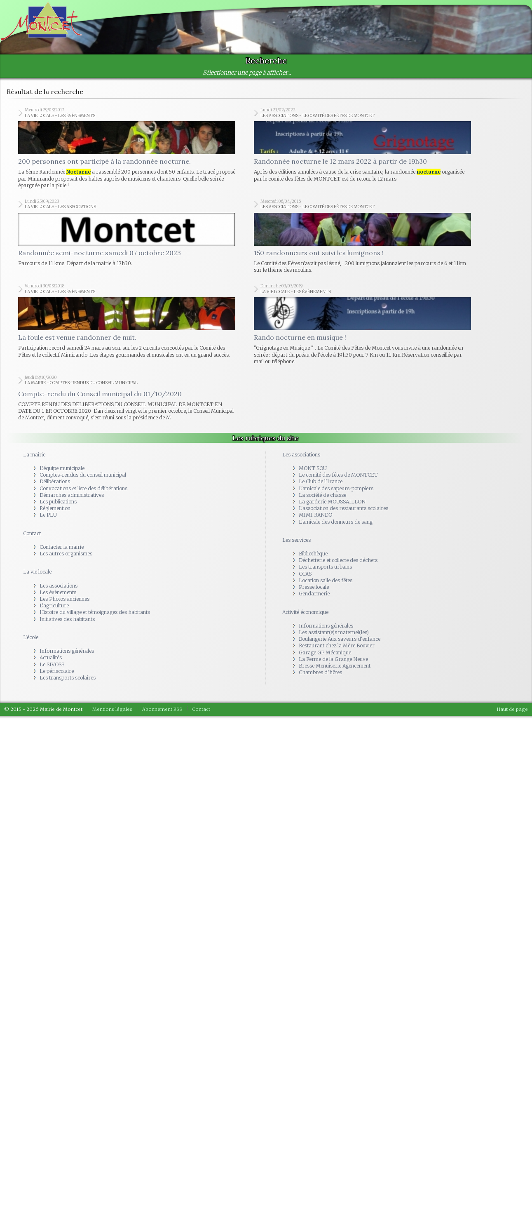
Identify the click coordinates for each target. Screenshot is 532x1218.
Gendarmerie (314, 599)
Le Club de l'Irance (320, 487)
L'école (30, 643)
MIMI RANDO (315, 520)
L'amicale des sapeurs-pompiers (336, 494)
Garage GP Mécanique (325, 658)
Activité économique (305, 617)
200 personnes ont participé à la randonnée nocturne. (104, 163)
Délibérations (55, 487)
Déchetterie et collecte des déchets (338, 566)
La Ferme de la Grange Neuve (333, 664)
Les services (296, 545)
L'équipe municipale (62, 473)
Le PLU (48, 520)
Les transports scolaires (68, 683)
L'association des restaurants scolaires (343, 514)
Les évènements (58, 598)
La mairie (34, 460)
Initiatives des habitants (67, 624)
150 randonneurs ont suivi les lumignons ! (319, 256)
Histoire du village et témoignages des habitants (95, 618)
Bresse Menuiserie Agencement (334, 671)
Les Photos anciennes (64, 604)
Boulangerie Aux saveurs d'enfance (339, 645)
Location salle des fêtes (325, 586)
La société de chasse (322, 500)
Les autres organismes (66, 559)
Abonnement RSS (162, 715)
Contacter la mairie (62, 552)
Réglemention (55, 514)
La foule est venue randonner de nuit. (77, 343)
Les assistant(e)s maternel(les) (334, 638)
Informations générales (67, 657)
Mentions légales (112, 715)
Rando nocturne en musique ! (300, 343)
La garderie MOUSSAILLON (332, 507)
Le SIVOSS (52, 670)
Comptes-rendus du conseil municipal (83, 480)
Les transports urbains (325, 572)
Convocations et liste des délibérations (83, 494)
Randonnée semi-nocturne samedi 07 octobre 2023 (99, 256)
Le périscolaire (57, 676)
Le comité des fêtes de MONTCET (338, 480)
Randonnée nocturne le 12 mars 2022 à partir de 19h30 (340, 163)
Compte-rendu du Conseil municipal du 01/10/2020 (100, 399)
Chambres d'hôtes (320, 678)
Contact (32, 539)
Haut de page (512, 715)
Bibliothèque (313, 559)
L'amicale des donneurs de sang (336, 527)
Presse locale (314, 592)
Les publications (58, 507)
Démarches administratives (72, 500)
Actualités (51, 663)
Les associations (58, 591)
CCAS (305, 579)
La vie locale (37, 577)
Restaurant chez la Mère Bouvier (337, 651)
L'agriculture (54, 611)
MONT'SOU (313, 473)
